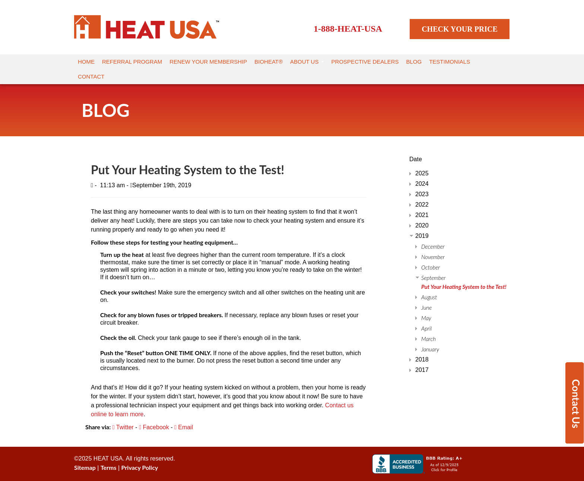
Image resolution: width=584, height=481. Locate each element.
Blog (414, 61)
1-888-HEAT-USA (348, 29)
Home (86, 61)
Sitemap (85, 467)
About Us (307, 61)
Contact (91, 76)
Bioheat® (268, 61)
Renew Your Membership (208, 61)
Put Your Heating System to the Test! (464, 286)
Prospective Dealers (365, 61)
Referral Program (132, 61)
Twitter (123, 427)
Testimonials (449, 61)
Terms (109, 467)
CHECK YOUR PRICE (460, 29)
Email (183, 427)
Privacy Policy (139, 467)
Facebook (154, 427)
